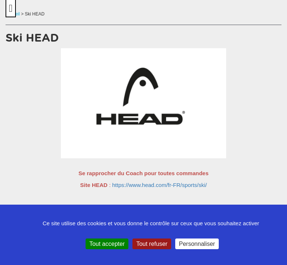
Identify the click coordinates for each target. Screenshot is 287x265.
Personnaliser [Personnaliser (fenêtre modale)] (197, 244)
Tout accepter (107, 244)
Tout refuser (151, 244)
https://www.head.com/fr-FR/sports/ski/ (159, 185)
